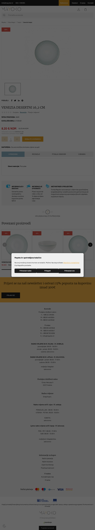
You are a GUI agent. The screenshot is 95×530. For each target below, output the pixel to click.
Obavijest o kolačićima (71, 262)
